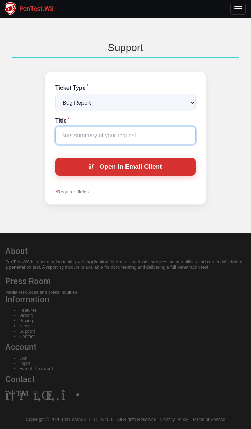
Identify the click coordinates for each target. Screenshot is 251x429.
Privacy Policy (174, 419)
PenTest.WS (17, 261)
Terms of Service (208, 419)
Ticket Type (71, 88)
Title (62, 121)
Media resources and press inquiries (41, 292)
